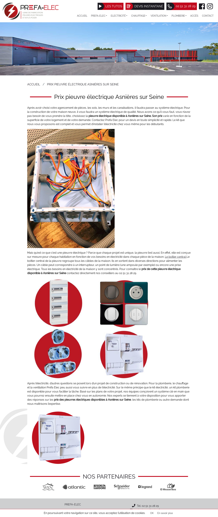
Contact (208, 15)
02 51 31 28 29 (150, 505)
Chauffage (139, 15)
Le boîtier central (175, 256)
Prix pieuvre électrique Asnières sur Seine (83, 84)
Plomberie (179, 15)
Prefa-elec (99, 15)
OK (152, 513)
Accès (194, 15)
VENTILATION (159, 15)
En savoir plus (165, 513)
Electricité (119, 15)
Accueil (82, 15)
